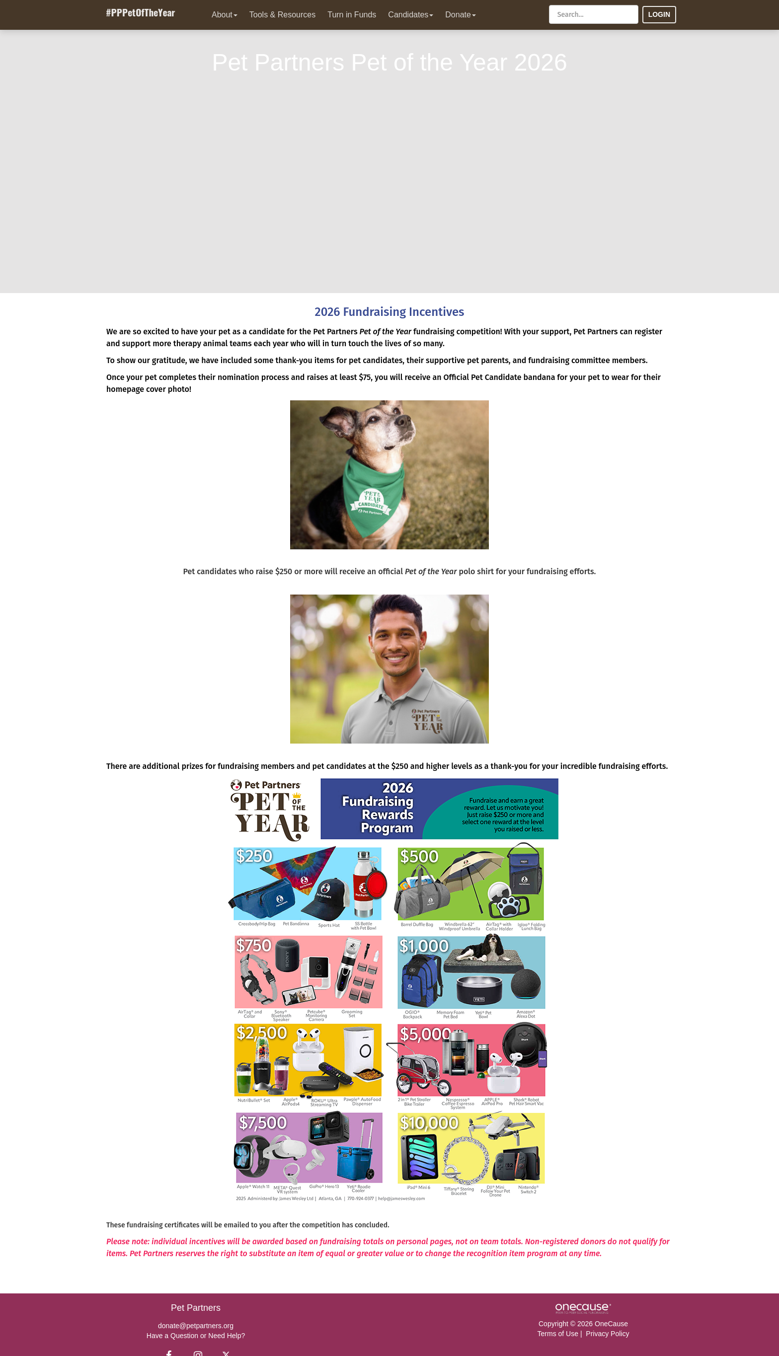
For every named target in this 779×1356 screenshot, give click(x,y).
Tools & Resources (282, 14)
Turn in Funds (351, 14)
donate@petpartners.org (196, 1326)
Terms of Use (558, 1334)
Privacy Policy (607, 1334)
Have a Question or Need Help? (196, 1336)
